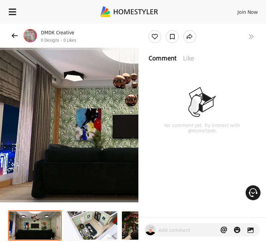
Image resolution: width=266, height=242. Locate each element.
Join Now (247, 11)
